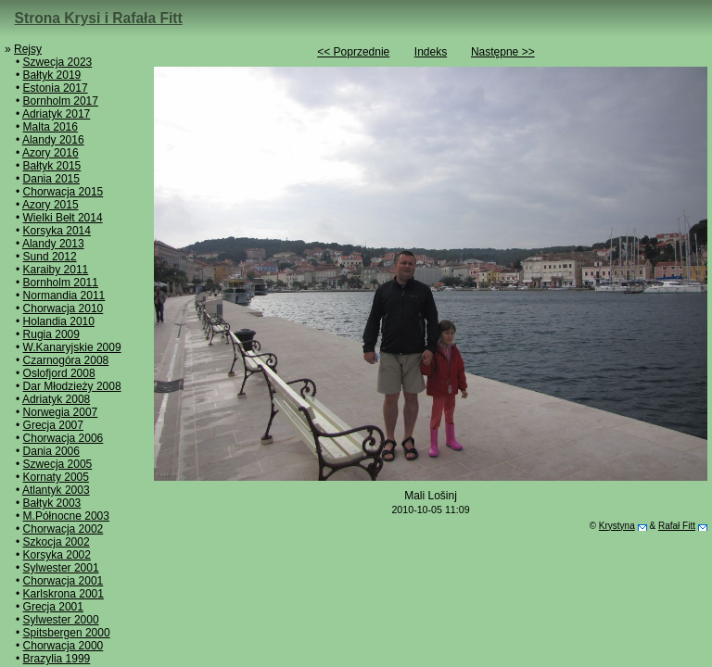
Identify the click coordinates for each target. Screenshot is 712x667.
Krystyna (617, 526)
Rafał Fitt (676, 526)
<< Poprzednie (353, 51)
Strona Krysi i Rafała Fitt (99, 18)
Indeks (430, 51)
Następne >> (503, 51)
